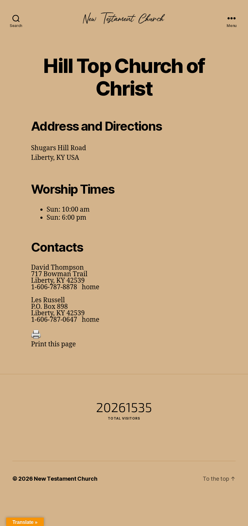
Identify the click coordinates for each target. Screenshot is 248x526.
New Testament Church (65, 478)
